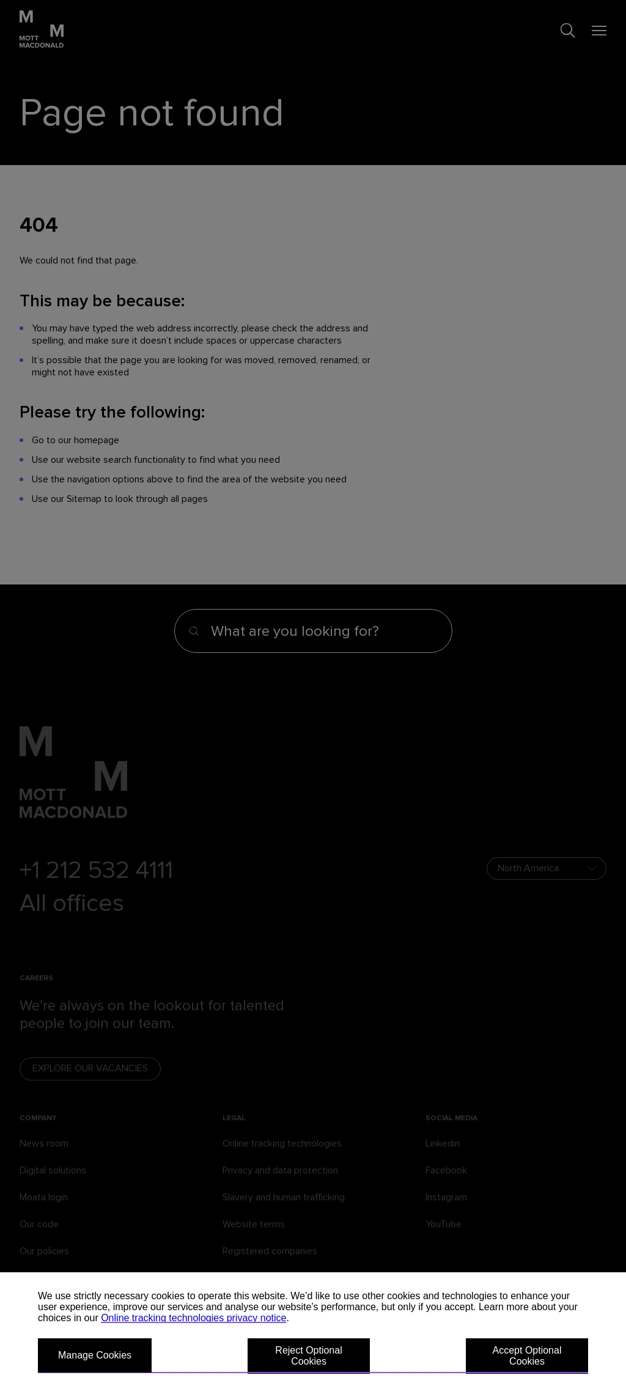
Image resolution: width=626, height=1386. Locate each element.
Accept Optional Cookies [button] (527, 1355)
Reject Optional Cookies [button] (308, 1355)
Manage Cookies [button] (94, 1355)
